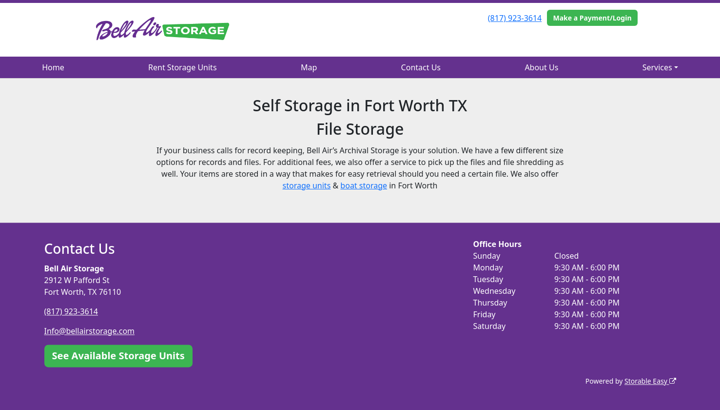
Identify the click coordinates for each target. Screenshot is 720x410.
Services (657, 67)
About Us (541, 67)
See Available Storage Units (118, 355)
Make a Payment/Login (592, 17)
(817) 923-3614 (515, 18)
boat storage (363, 185)
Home (53, 67)
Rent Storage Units (182, 67)
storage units (307, 185)
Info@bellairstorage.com (89, 331)
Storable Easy (650, 381)
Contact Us (421, 67)
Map (309, 67)
